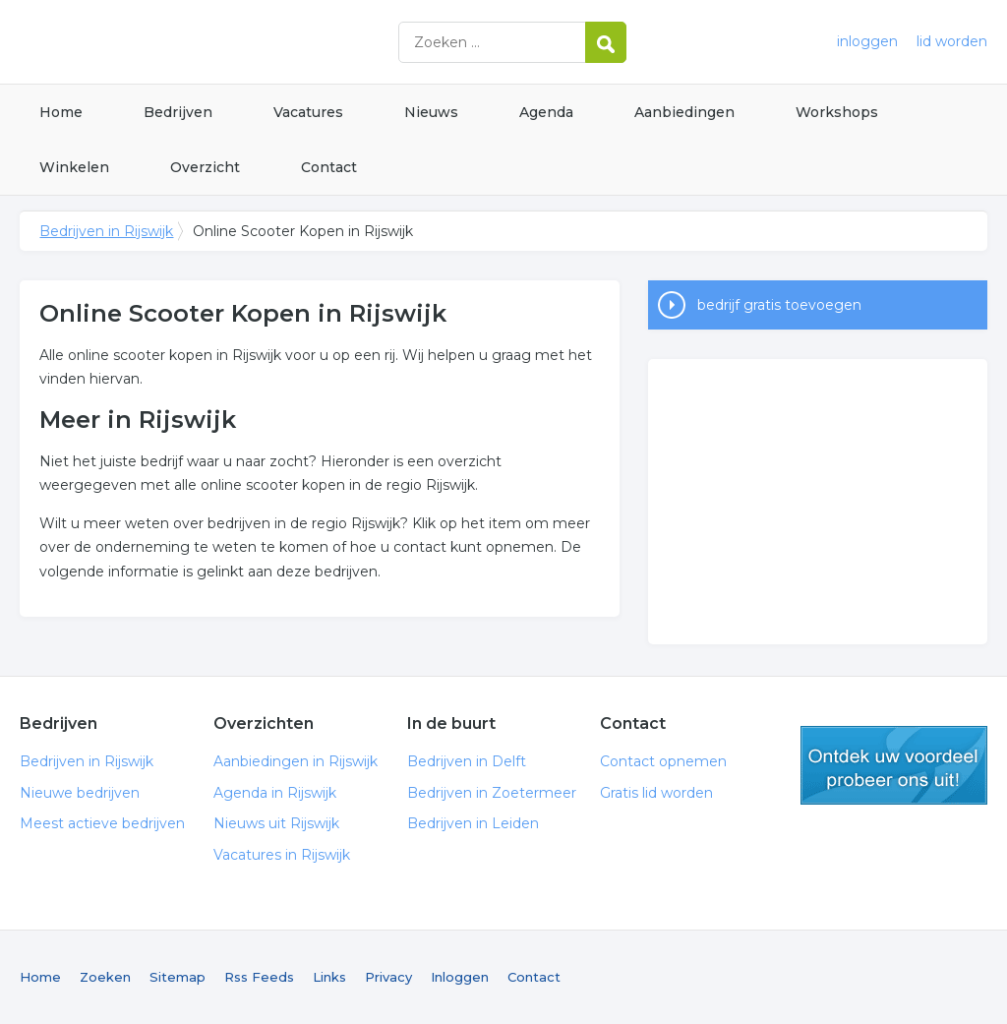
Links (329, 977)
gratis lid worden (893, 765)
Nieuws (431, 112)
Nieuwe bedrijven (80, 793)
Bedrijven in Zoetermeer (491, 793)
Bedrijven (178, 112)
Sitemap (177, 977)
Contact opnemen (663, 761)
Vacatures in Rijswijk (281, 855)
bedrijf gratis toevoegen (779, 305)
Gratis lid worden (656, 793)
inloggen (867, 41)
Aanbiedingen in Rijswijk (295, 761)
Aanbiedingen (684, 112)
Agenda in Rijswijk (274, 793)
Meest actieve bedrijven (102, 823)
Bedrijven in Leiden (473, 823)
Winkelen (74, 167)
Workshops (837, 112)
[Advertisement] (817, 502)
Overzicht (205, 167)
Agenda (546, 112)
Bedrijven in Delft (466, 761)
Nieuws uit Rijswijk (276, 823)
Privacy (388, 977)
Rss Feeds (259, 977)
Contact (329, 167)
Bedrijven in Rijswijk (265, 42)
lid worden (952, 41)
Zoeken (105, 977)
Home (61, 112)
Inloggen (460, 977)
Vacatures (308, 112)
